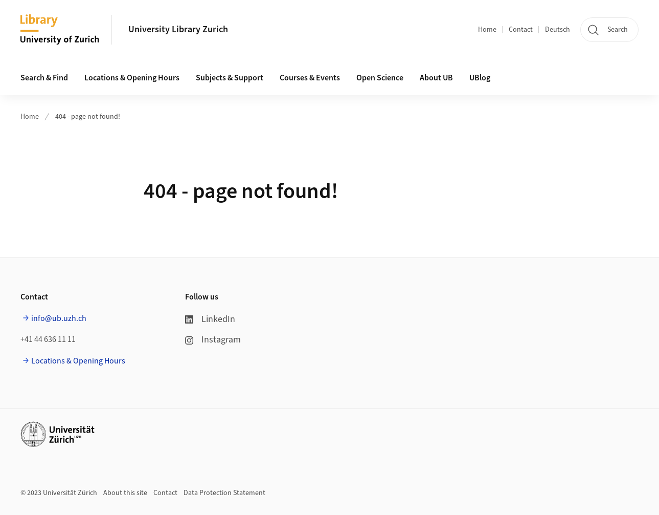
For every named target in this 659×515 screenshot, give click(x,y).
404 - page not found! (87, 117)
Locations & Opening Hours (78, 361)
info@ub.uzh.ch (58, 318)
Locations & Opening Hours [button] (131, 77)
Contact (521, 30)
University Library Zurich (178, 29)
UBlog (479, 77)
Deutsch (557, 30)
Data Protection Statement (224, 493)
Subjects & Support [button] (229, 77)
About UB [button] (436, 77)
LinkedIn (210, 319)
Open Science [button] (379, 77)
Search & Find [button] (44, 77)
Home (487, 30)
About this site (125, 493)
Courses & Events (310, 77)
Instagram (213, 339)
